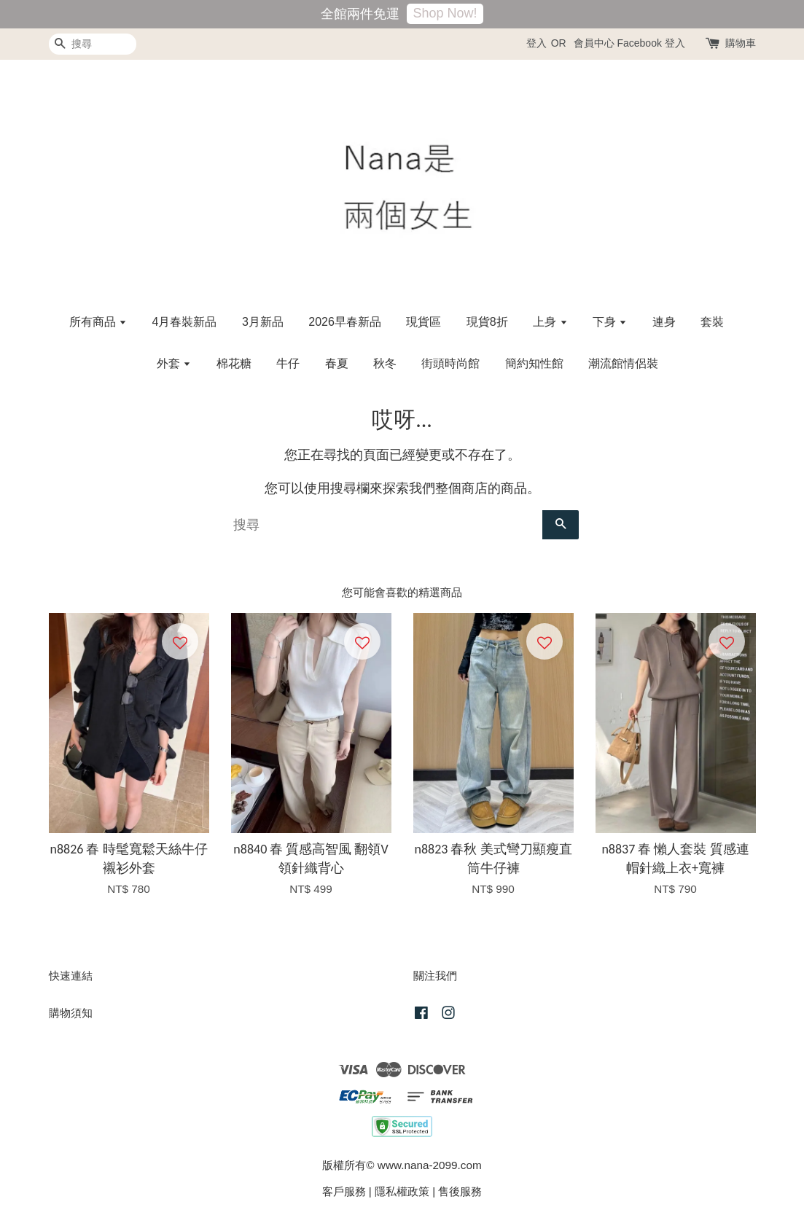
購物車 (740, 43)
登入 (536, 43)
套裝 (712, 322)
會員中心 (594, 43)
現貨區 (423, 322)
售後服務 (460, 1191)
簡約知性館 (534, 363)
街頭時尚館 (450, 363)
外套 (174, 363)
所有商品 (98, 322)
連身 (664, 322)
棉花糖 (233, 363)
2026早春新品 (344, 322)
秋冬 (385, 363)
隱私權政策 (402, 1191)
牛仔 (288, 363)
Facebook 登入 (650, 43)
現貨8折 (487, 322)
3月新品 (263, 322)
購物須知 (71, 1013)
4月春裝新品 (184, 322)
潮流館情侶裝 (623, 363)
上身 (550, 322)
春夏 (336, 363)
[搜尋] (92, 44)
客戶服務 (344, 1191)
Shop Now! (445, 13)
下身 (610, 322)
